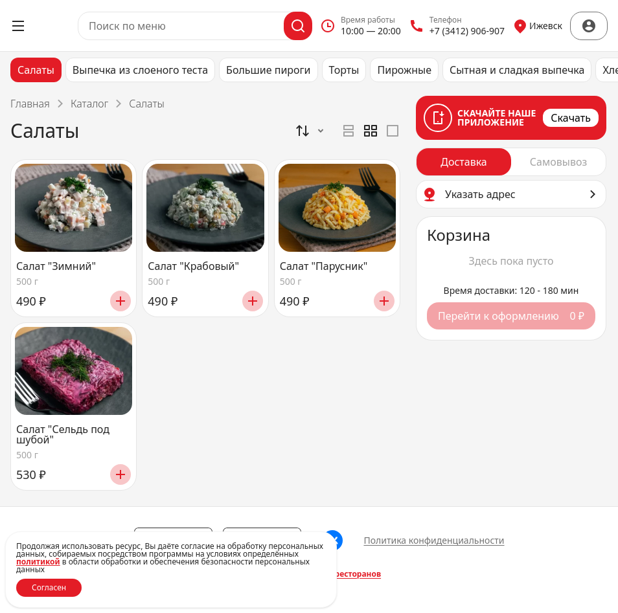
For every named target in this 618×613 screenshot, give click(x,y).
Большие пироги (268, 70)
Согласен (49, 587)
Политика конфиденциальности (433, 540)
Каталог (89, 103)
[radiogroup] (370, 131)
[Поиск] (298, 26)
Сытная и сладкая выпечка (517, 70)
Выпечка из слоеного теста (140, 70)
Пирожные (404, 70)
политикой (38, 561)
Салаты (35, 70)
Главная (30, 103)
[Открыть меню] (18, 26)
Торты (344, 70)
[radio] (348, 131)
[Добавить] (120, 301)
